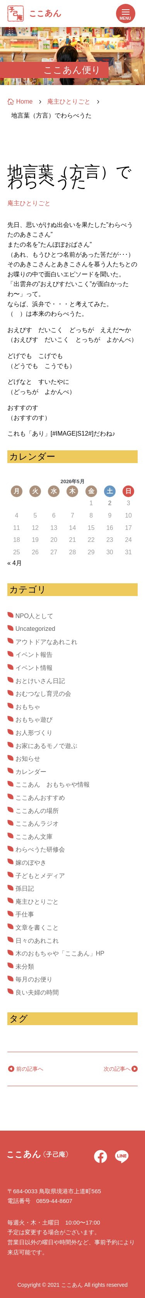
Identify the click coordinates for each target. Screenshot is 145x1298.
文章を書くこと (37, 927)
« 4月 (14, 563)
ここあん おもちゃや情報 (52, 784)
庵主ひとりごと (29, 203)
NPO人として (34, 616)
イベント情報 (34, 667)
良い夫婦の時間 (37, 992)
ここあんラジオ (37, 823)
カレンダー (30, 771)
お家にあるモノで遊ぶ (46, 746)
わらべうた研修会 (40, 849)
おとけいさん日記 (40, 681)
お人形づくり (34, 732)
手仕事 (24, 914)
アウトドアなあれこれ (46, 642)
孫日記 (24, 888)
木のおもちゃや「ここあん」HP (59, 953)
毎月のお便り (34, 979)
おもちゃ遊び (34, 719)
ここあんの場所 (37, 810)
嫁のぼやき (30, 862)
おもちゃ (27, 707)
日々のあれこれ (37, 940)
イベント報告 (34, 654)
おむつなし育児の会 (43, 693)
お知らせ (27, 758)
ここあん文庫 (34, 836)
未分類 (24, 966)
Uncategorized (35, 628)
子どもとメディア (40, 875)
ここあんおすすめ (40, 797)
